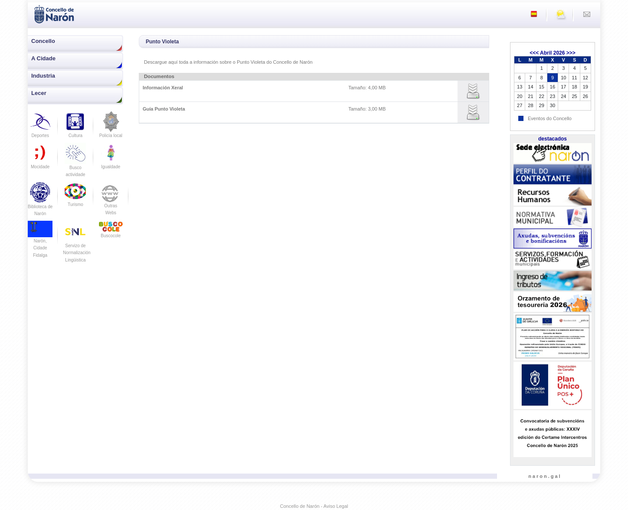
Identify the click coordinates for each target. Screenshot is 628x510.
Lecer (38, 93)
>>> (571, 53)
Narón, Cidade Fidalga (40, 241)
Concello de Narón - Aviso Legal (314, 506)
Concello (43, 41)
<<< (534, 53)
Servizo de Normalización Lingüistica (76, 245)
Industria (43, 75)
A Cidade (43, 58)
